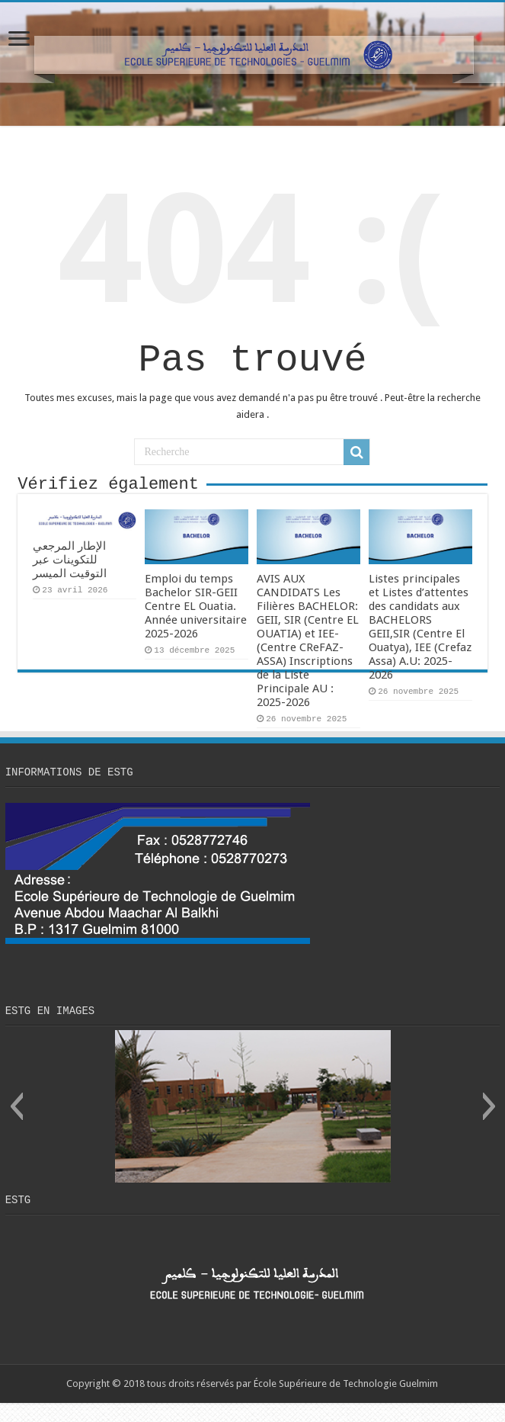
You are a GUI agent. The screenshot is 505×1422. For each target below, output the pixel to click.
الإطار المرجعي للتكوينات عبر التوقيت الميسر (70, 571)
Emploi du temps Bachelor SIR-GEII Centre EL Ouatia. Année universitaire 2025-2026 (196, 618)
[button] (16, 1123)
